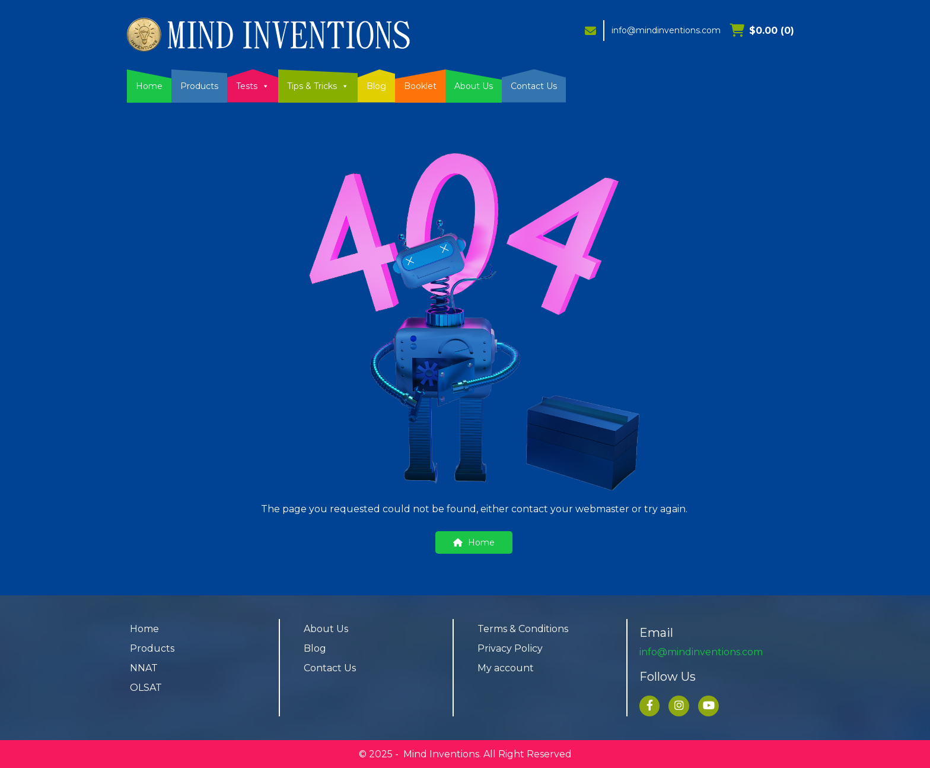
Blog (376, 86)
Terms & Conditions (522, 628)
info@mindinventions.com (666, 30)
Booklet (420, 86)
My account (505, 668)
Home (149, 86)
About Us (473, 86)
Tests (252, 86)
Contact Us (534, 86)
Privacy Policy (510, 648)
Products (199, 86)
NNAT (144, 668)
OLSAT (146, 687)
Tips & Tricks (318, 86)
